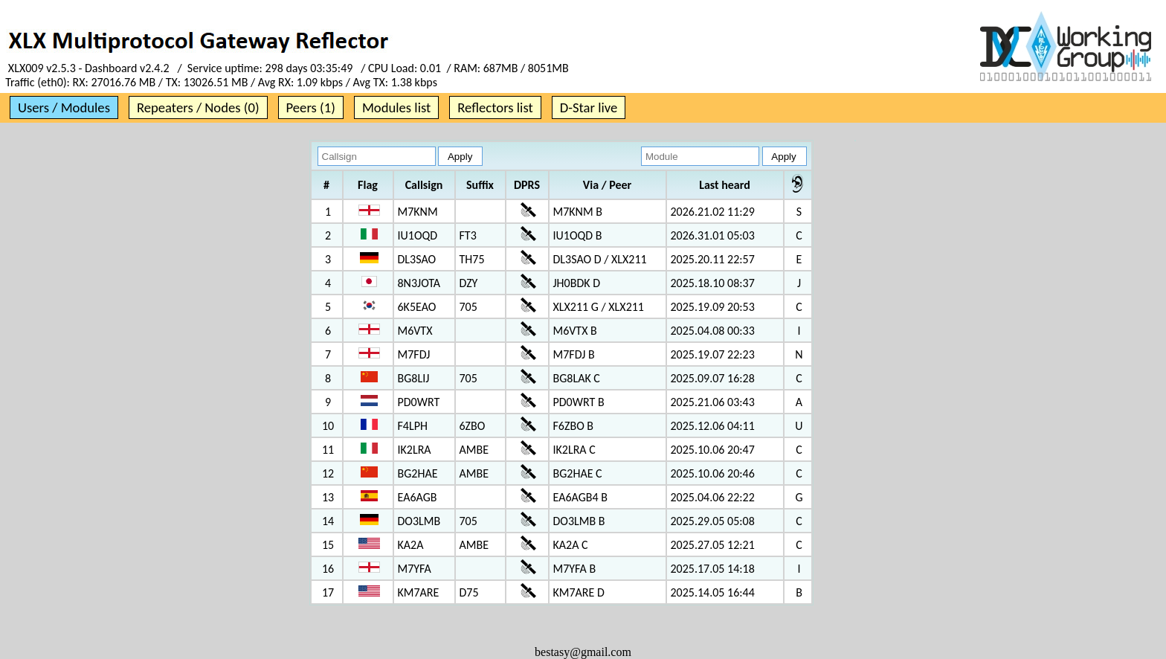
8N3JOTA (419, 283)
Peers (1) (310, 107)
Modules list (396, 107)
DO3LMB (419, 521)
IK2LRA (414, 450)
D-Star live (589, 107)
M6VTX (415, 331)
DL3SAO (417, 259)
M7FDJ (414, 354)
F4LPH (413, 426)
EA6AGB (417, 497)
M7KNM (418, 212)
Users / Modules (64, 107)
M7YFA (414, 569)
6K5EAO (417, 307)
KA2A (411, 545)
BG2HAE (418, 473)
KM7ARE (418, 592)
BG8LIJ (414, 378)
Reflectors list (494, 107)
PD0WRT (419, 402)
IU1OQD (418, 235)
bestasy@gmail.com (583, 652)
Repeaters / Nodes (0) (198, 107)
